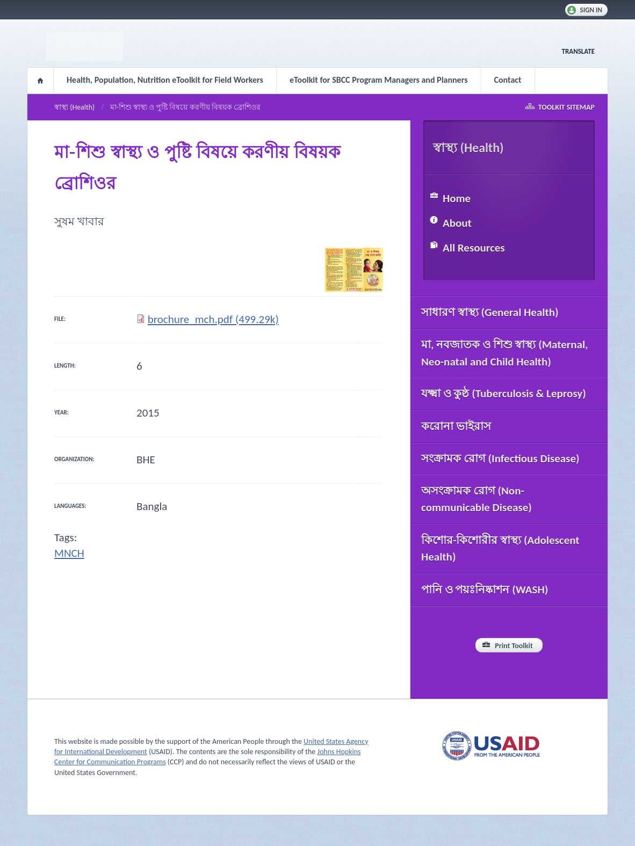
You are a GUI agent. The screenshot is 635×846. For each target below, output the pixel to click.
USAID (491, 746)
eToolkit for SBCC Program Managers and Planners (379, 80)
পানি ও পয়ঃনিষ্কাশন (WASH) (484, 590)
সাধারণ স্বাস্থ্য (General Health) (490, 312)
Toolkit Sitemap (566, 107)
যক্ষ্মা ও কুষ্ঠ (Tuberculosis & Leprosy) (503, 393)
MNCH (69, 553)
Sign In (591, 10)
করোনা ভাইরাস (456, 426)
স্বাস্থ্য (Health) (74, 107)
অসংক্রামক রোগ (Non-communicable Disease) (476, 499)
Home (40, 81)
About (457, 223)
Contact (508, 80)
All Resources (474, 248)
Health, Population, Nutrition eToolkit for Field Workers (165, 80)
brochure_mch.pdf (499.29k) (213, 319)
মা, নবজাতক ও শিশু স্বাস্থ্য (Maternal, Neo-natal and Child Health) (504, 353)
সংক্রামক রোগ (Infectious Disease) (500, 458)
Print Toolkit (514, 645)
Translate (578, 51)
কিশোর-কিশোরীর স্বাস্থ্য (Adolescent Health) (500, 548)
